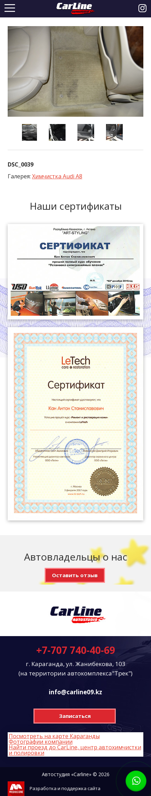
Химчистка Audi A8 (57, 176)
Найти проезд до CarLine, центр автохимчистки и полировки (75, 750)
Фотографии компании (41, 741)
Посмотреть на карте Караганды (54, 736)
